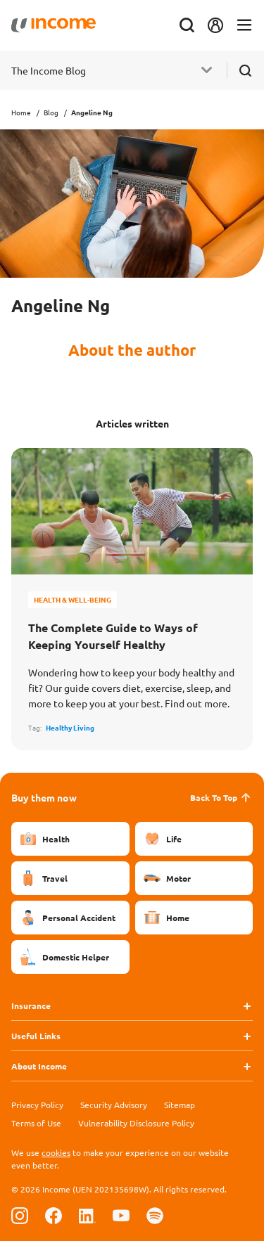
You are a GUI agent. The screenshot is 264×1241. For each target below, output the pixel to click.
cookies (56, 1152)
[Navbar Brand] (53, 25)
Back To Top (221, 797)
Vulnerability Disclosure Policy (136, 1123)
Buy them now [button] (44, 797)
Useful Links (36, 1035)
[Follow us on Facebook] (53, 1215)
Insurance (31, 1005)
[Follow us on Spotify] (154, 1215)
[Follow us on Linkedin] (87, 1215)
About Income (39, 1066)
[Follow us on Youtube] (121, 1215)
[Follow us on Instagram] (19, 1215)
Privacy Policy (37, 1104)
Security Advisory (113, 1104)
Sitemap (179, 1104)
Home (21, 112)
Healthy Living (70, 727)
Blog (51, 112)
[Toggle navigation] (244, 25)
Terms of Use (36, 1123)
